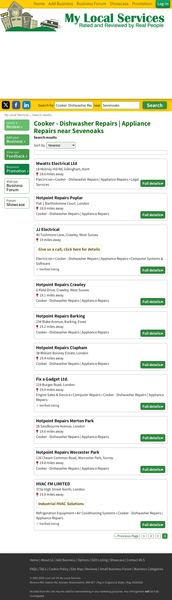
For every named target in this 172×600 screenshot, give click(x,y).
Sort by (39, 145)
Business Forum (17, 185)
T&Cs (43, 569)
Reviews (91, 569)
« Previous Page (127, 536)
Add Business (65, 560)
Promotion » (17, 168)
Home (34, 560)
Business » (17, 139)
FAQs (33, 569)
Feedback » (17, 154)
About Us (47, 560)
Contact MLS (136, 560)
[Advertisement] (86, 65)
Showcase (17, 202)
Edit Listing (99, 560)
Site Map (77, 569)
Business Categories (148, 569)
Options (83, 560)
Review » (17, 124)
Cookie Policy (58, 569)
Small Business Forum (116, 569)
